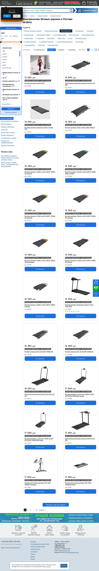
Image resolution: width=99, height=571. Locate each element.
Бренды (33, 556)
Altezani (5, 56)
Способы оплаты (35, 549)
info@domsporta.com (64, 550)
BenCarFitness (7, 68)
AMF (4, 51)
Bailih (4, 65)
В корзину (40, 92)
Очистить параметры (11, 112)
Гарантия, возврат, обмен (38, 546)
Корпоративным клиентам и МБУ (40, 544)
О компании (42, 2)
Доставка (48, 2)
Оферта (3, 547)
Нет (17, 16)
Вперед (41, 510)
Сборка (33, 559)
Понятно (64, 565)
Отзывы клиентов (58, 3)
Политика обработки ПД (13, 547)
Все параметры (6, 104)
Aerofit (5, 54)
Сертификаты (49, 3)
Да (7, 16)
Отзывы (33, 554)
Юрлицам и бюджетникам (72, 2)
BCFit (4, 62)
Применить (10, 109)
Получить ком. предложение (72, 3)
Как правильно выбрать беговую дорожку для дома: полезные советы (10, 157)
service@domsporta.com (72, 552)
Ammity (5, 59)
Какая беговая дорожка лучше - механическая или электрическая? (9, 164)
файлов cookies (46, 566)
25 (36, 510)
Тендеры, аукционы (58, 2)
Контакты (41, 3)
